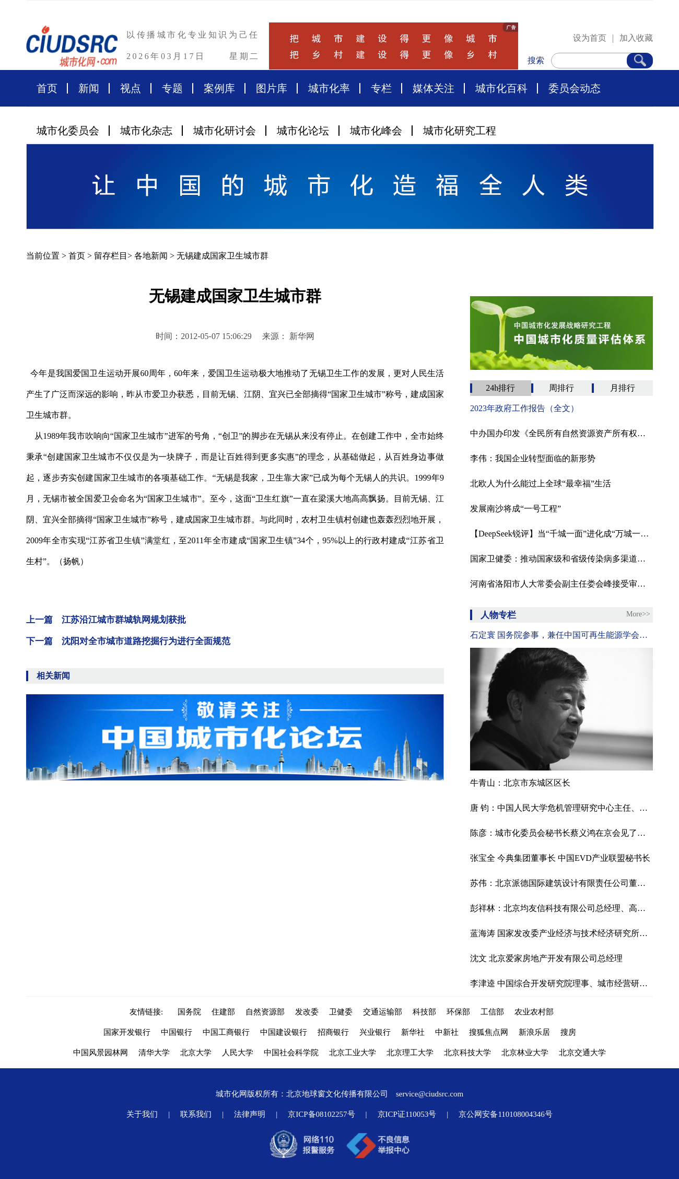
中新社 (447, 1032)
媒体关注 (433, 88)
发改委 (307, 1012)
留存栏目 (110, 255)
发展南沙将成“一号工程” (515, 508)
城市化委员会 (68, 130)
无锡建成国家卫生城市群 (222, 255)
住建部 (223, 1012)
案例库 (219, 88)
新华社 (413, 1032)
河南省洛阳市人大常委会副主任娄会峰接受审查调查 (561, 583)
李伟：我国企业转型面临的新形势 (532, 458)
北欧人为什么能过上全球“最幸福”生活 (540, 483)
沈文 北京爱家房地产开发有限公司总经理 (546, 958)
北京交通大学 (582, 1052)
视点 (130, 88)
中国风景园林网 (100, 1052)
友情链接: (148, 1012)
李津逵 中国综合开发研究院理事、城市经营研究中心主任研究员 (561, 983)
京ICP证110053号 (407, 1114)
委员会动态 (574, 88)
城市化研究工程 (459, 130)
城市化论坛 (303, 130)
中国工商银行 (226, 1032)
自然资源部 (265, 1012)
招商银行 (333, 1032)
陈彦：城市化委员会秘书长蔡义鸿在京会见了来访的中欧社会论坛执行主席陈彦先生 (561, 832)
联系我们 (196, 1114)
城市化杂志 (146, 130)
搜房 (568, 1032)
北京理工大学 (410, 1052)
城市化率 (329, 88)
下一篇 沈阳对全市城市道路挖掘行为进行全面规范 (128, 641)
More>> (638, 614)
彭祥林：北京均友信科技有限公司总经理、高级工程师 (561, 908)
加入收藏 (636, 37)
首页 (47, 88)
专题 (172, 88)
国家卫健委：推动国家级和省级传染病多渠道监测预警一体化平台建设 (561, 558)
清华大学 (154, 1052)
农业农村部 (534, 1012)
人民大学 (237, 1052)
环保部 (458, 1012)
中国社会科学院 (291, 1052)
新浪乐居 (534, 1032)
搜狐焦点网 (488, 1032)
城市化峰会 (376, 130)
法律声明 (249, 1114)
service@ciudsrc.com (429, 1094)
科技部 (424, 1012)
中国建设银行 (283, 1032)
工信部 (492, 1012)
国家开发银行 (126, 1032)
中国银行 (176, 1032)
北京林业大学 (524, 1052)
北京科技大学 (467, 1052)
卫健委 (341, 1012)
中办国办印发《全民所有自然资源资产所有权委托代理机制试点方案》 (561, 433)
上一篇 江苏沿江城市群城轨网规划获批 (106, 620)
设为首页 (589, 37)
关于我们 (142, 1114)
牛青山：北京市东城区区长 (520, 782)
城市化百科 (501, 88)
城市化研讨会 (224, 130)
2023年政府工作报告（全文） (524, 408)
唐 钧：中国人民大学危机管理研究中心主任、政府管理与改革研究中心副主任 (561, 807)
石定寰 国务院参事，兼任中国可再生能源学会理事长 (561, 635)
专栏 (381, 88)
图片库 (271, 88)
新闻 (88, 88)
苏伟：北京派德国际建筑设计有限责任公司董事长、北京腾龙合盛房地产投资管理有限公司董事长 (561, 883)
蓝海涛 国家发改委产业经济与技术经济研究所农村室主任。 (561, 933)
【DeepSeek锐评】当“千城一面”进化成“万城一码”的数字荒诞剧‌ (561, 533)
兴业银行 (375, 1032)
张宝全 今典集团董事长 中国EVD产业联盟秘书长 (560, 858)
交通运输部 (382, 1012)
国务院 (189, 1012)
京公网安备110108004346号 (505, 1114)
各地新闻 (151, 255)
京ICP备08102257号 (321, 1114)
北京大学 (196, 1052)
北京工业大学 (352, 1052)
